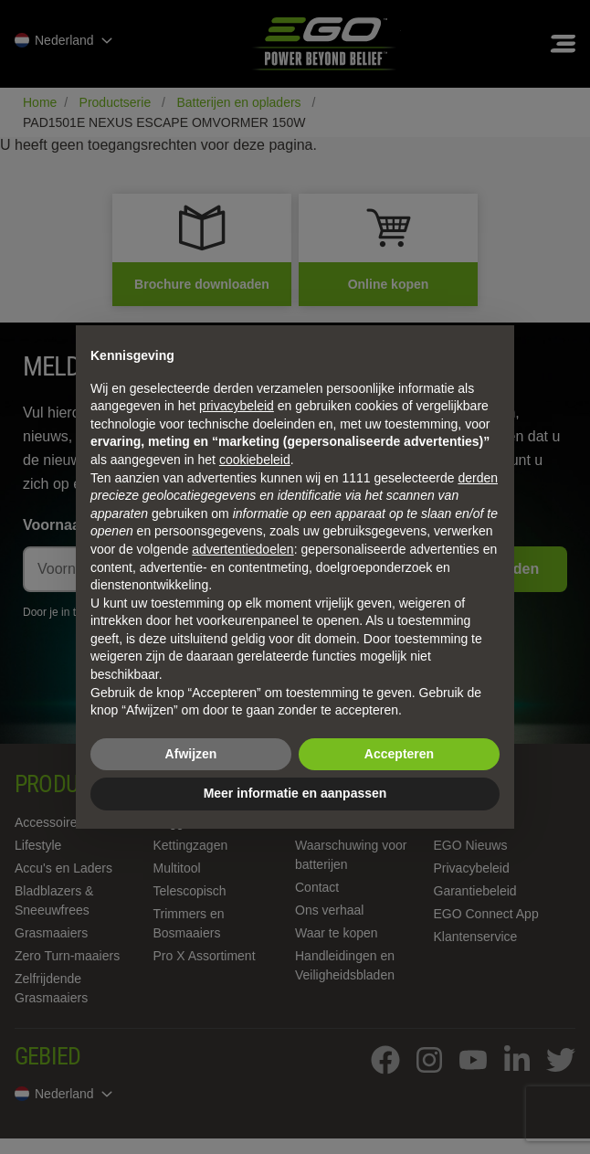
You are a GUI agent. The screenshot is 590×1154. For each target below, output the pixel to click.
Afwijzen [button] (191, 753)
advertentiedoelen (242, 549)
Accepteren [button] (399, 753)
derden (478, 478)
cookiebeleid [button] (254, 459)
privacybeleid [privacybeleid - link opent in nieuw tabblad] (236, 405)
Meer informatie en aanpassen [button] (295, 793)
